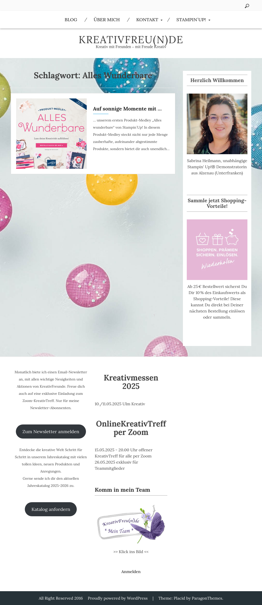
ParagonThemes (207, 598)
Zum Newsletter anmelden (51, 431)
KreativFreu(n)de (131, 39)
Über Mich (107, 20)
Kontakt (147, 20)
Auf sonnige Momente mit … (127, 108)
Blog (70, 20)
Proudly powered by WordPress (118, 598)
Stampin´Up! (191, 20)
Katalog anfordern (50, 509)
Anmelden (130, 571)
